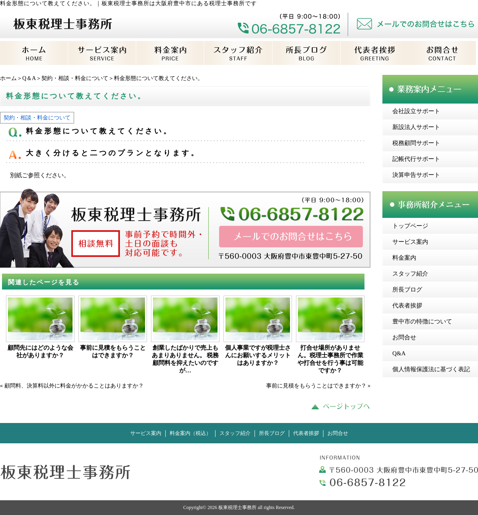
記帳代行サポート (416, 159)
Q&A (399, 353)
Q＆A (29, 78)
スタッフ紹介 (410, 273)
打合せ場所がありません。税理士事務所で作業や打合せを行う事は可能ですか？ (330, 359)
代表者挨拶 (407, 305)
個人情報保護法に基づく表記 (431, 369)
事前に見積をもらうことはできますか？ (113, 351)
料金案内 (404, 258)
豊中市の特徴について (422, 321)
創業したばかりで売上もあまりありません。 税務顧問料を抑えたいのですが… (185, 359)
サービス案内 (410, 242)
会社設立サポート (416, 111)
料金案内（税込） (190, 433)
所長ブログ (407, 289)
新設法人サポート (416, 127)
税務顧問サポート (416, 143)
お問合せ (404, 337)
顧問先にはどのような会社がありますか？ (40, 351)
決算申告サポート (416, 175)
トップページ (410, 226)
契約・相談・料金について (74, 78)
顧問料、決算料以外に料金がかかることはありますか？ (74, 386)
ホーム (8, 78)
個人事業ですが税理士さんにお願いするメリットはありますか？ (258, 355)
